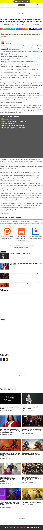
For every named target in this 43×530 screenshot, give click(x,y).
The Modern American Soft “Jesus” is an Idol (20, 253)
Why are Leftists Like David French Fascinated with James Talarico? (25, 273)
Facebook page (31, 87)
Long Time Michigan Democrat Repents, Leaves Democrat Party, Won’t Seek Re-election (26, 264)
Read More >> (4, 213)
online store (28, 245)
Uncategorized (25, 24)
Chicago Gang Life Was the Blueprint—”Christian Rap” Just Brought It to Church (31, 478)
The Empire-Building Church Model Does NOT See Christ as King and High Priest (10, 504)
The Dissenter (21, 527)
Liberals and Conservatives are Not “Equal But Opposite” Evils (31, 454)
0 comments (35, 24)
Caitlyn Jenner (35, 107)
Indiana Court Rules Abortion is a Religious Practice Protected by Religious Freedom (25, 283)
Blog (18, 24)
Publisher (5, 24)
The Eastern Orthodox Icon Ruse (31, 502)
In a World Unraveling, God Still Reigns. (9, 407)
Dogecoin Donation (23, 247)
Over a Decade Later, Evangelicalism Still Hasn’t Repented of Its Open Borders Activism (9, 479)
